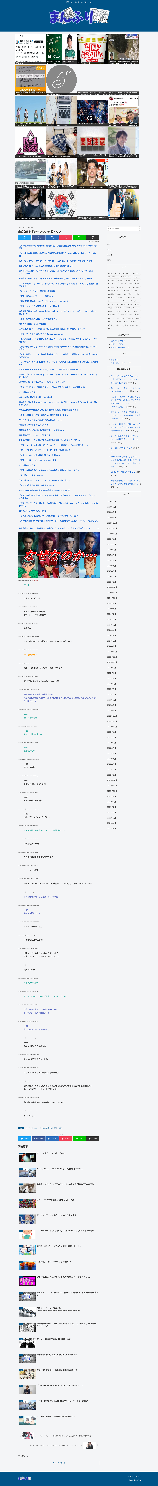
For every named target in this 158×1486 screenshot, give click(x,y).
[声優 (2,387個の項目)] (121, 280)
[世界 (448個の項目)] (124, 328)
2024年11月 (112, 593)
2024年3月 (111, 635)
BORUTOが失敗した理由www (123, 472)
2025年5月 (111, 560)
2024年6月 (111, 619)
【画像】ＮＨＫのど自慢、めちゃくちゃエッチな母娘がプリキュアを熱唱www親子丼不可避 (125, 427)
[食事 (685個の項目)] (128, 311)
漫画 (60, 1128)
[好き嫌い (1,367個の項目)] (136, 287)
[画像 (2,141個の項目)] (129, 280)
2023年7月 (111, 678)
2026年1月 (111, 518)
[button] (139, 228)
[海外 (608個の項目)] (137, 311)
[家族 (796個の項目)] (110, 308)
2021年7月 (111, 807)
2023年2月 (111, 705)
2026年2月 (111, 512)
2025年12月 (112, 523)
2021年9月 (111, 796)
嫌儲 (109, 260)
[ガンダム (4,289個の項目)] (136, 273)
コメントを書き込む (58, 1463)
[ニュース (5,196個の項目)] (126, 273)
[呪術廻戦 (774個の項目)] (118, 308)
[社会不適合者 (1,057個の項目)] (128, 294)
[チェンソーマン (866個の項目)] (113, 304)
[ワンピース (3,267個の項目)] (126, 277)
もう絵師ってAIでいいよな (122, 448)
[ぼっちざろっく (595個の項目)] (113, 314)
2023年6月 (111, 684)
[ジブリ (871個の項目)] (136, 301)
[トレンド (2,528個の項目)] (112, 280)
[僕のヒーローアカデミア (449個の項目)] (132, 325)
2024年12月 (112, 587)
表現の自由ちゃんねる (120, 347)
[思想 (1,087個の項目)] (119, 294)
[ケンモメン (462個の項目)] (136, 321)
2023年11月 (112, 657)
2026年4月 (111, 502)
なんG (21, 1128)
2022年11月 (112, 721)
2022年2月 (111, 770)
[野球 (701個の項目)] (120, 311)
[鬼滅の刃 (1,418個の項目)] (120, 287)
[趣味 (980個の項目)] (122, 297)
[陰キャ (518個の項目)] (130, 318)
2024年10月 (112, 598)
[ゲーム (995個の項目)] (112, 297)
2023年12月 (112, 652)
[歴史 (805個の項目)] (137, 304)
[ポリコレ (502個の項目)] (111, 321)
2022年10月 (112, 727)
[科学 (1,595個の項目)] (138, 283)
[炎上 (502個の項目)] (119, 321)
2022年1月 (111, 775)
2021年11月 (112, 786)
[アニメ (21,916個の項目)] (118, 273)
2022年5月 (111, 753)
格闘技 (53, 1128)
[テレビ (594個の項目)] (123, 314)
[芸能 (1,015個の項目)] (138, 294)
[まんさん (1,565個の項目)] (111, 287)
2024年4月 (111, 630)
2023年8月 (111, 673)
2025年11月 (112, 528)
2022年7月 (111, 743)
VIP (108, 244)
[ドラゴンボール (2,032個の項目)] (113, 283)
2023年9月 (111, 668)
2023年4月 (111, 695)
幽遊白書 (46, 1128)
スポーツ (29, 1128)
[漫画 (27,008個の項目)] (110, 273)
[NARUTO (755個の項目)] (127, 308)
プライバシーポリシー (134, 1477)
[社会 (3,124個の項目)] (137, 277)
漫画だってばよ (117, 344)
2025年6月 (111, 555)
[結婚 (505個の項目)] (138, 318)
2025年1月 (111, 582)
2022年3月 (111, 764)
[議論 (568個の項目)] (138, 314)
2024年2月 (111, 641)
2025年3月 (111, 571)
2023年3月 (111, 700)
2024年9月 (111, 603)
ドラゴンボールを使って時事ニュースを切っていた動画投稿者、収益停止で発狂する (125, 415)
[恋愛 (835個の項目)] (123, 304)
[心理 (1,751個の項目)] (131, 283)
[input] (124, 228)
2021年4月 (111, 823)
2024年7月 (111, 614)
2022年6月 (111, 748)
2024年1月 (111, 646)
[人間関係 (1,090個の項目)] (111, 294)
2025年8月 (111, 544)
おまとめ (114, 360)
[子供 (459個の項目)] (110, 325)
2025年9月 (111, 539)
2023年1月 (111, 711)
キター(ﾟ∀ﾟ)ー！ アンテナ (121, 363)
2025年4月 (111, 566)
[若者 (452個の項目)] (118, 325)
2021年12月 (112, 780)
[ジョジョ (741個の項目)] (136, 308)
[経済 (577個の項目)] (131, 314)
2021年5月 (111, 818)
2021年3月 (111, 828)
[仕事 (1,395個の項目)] (128, 287)
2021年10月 (112, 791)
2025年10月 (112, 534)
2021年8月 (111, 802)
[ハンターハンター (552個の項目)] (120, 318)
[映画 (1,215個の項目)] (137, 290)
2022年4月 (111, 759)
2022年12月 (112, 716)
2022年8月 (111, 737)
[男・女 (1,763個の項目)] (123, 283)
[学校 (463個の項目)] (127, 321)
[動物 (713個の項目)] (111, 311)
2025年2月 (111, 577)
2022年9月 (111, 732)
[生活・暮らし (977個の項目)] (134, 297)
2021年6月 (111, 812)
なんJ (109, 255)
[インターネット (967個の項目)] (114, 301)
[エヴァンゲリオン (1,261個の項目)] (115, 290)
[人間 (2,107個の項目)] (137, 280)
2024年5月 (111, 625)
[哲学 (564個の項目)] (110, 318)
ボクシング (37, 1128)
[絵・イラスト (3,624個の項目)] (113, 277)
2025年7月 (111, 550)
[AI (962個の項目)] (126, 301)
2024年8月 (111, 609)
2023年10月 (112, 662)
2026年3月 (111, 507)
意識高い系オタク (118, 341)
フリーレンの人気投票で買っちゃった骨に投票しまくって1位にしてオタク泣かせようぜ (125, 379)
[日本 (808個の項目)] (130, 304)
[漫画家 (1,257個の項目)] (127, 290)
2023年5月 (111, 689)
